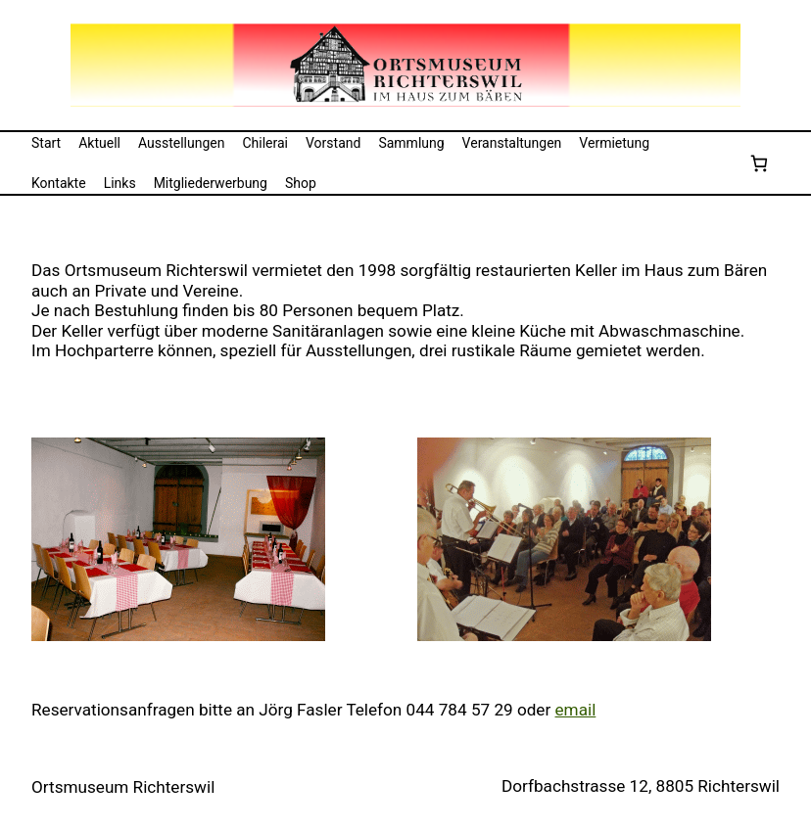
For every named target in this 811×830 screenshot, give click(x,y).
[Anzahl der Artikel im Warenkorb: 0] (759, 163)
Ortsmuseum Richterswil (123, 787)
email (575, 709)
